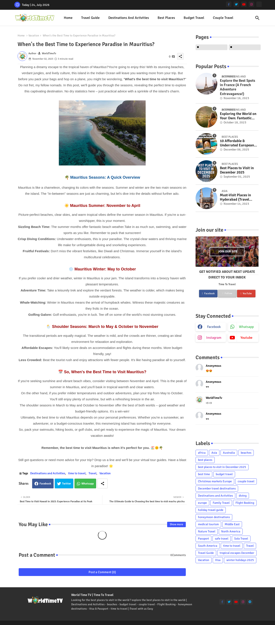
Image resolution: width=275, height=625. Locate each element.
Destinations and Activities (128, 18)
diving (243, 495)
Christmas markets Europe (215, 481)
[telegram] (250, 602)
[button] (257, 18)
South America (207, 546)
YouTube (246, 293)
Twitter (66, 483)
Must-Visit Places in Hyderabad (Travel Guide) (235, 197)
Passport (203, 538)
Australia (229, 453)
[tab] (68, 18)
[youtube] (244, 4)
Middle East (232, 524)
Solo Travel (241, 538)
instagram (213, 337)
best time (204, 474)
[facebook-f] (228, 4)
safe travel (221, 538)
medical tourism (208, 524)
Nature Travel (206, 531)
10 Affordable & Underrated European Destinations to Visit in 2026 (238, 143)
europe (202, 503)
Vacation (33, 35)
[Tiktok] (259, 4)
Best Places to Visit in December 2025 (237, 170)
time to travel (77, 473)
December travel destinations (217, 488)
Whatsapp (87, 483)
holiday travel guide (210, 510)
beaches (246, 453)
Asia (214, 453)
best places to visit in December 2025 (222, 467)
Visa (218, 560)
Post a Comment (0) (102, 572)
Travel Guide (90, 18)
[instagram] (251, 4)
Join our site (227, 251)
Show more (176, 524)
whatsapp (246, 327)
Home (68, 18)
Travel (92, 473)
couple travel (246, 481)
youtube (246, 337)
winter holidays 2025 (240, 560)
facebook (214, 327)
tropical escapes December (237, 553)
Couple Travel (223, 18)
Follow (227, 293)
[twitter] (236, 4)
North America (230, 531)
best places (166, 18)
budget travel (224, 474)
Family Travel (221, 503)
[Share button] (102, 483)
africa (202, 453)
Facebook (45, 483)
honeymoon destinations (214, 517)
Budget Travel (194, 18)
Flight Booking (244, 503)
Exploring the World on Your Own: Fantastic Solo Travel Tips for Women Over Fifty (238, 116)
